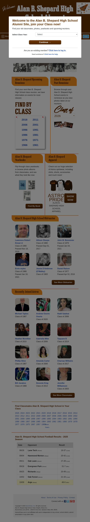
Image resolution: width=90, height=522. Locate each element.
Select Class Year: (19, 35)
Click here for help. (51, 54)
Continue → (45, 42)
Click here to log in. (57, 50)
